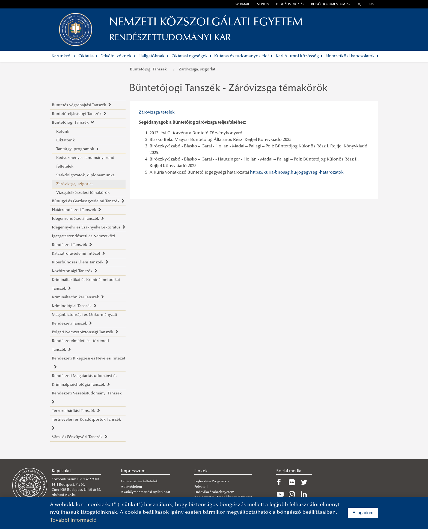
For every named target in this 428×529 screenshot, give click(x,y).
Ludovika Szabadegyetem (214, 492)
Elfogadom (362, 512)
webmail (243, 4)
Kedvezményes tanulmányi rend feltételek (85, 162)
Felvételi (201, 487)
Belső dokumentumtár (330, 4)
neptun (263, 4)
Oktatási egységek (191, 56)
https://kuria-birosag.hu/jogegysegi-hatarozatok (297, 172)
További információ (73, 520)
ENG (371, 4)
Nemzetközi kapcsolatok (352, 56)
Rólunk (62, 132)
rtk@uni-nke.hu (64, 495)
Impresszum (133, 471)
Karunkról (63, 56)
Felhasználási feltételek (139, 481)
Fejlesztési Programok (211, 481)
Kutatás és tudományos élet (243, 56)
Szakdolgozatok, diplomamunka (85, 175)
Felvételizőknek (117, 56)
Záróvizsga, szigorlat (197, 69)
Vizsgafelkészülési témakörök (83, 193)
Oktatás (87, 56)
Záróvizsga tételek (157, 112)
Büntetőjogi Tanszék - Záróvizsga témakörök (228, 89)
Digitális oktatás (290, 4)
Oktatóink (65, 140)
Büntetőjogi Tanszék (149, 69)
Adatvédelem (131, 487)
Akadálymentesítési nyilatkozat (145, 492)
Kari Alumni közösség (299, 56)
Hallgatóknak (153, 56)
